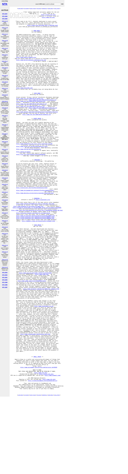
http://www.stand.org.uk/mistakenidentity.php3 (31, 174)
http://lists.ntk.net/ (48, 16)
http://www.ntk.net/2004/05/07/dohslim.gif (43, 127)
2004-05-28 (5, 107)
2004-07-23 (5, 88)
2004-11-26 (5, 27)
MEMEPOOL (44, 8)
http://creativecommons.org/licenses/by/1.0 (42, 455)
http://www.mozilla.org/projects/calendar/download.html (35, 229)
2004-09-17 (5, 61)
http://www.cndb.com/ (42, 327)
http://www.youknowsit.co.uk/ (44, 365)
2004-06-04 (5, 101)
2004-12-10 (5, 21)
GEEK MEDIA (50, 8)
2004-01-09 (5, 259)
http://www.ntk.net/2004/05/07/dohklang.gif (30, 119)
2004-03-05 (5, 200)
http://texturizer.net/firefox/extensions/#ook (31, 223)
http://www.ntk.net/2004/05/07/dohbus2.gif (36, 135)
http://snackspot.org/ (43, 237)
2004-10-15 (5, 48)
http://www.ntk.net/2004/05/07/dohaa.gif (29, 116)
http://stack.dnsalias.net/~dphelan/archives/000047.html (35, 258)
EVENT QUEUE (33, 8)
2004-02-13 (5, 220)
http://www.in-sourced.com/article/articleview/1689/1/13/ (35, 257)
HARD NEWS (20, 8)
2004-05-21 (5, 115)
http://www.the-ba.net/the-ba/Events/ (28, 177)
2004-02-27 (5, 206)
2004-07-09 (5, 95)
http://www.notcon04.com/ (24, 103)
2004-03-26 (5, 178)
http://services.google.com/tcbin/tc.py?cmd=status (33, 253)
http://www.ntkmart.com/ (53, 448)
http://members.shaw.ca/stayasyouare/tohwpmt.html (38, 263)
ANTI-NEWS (26, 8)
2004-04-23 (5, 149)
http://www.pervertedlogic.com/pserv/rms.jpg (31, 70)
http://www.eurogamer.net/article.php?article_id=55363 (38, 439)
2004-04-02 (5, 170)
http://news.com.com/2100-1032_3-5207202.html (42, 28)
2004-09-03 (5, 67)
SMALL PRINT (57, 8)
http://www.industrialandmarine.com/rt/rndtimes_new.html (35, 242)
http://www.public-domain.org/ (26, 67)
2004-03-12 (5, 192)
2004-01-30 (5, 233)
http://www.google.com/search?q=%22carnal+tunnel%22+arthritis (37, 132)
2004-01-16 (5, 251)
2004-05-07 (5, 133)
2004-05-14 (5, 124)
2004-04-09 (5, 163)
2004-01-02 (5, 267)
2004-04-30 (5, 141)
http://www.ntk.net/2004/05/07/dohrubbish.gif (31, 122)
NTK (4, 4)
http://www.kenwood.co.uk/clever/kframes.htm (28, 245)
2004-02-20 (5, 213)
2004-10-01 (5, 54)
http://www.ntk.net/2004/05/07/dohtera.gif (30, 126)
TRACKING (39, 8)
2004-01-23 (5, 245)
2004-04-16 (5, 155)
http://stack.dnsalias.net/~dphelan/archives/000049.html (35, 260)
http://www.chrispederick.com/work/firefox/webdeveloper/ (35, 226)
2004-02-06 (5, 227)
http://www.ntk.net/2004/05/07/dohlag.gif (42, 118)
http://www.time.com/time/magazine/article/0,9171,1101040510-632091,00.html (37, 250)
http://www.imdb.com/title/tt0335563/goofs (32, 335)
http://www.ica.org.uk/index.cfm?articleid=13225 (35, 325)
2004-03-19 (5, 184)
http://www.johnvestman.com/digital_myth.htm (35, 399)
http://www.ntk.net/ (48, 19)
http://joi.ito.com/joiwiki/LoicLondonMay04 (30, 183)
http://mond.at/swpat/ (23, 180)
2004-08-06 (5, 82)
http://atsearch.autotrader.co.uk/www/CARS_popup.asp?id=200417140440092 (37, 247)
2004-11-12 (5, 34)
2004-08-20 (5, 75)
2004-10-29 (5, 40)
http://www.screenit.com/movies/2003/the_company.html (41, 344)
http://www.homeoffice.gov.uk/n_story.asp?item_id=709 (34, 170)
